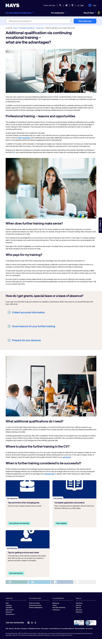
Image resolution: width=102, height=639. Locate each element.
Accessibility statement (67, 628)
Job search (9, 605)
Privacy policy (44, 628)
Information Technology (58, 607)
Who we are (79, 609)
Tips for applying (61, 523)
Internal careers (10, 614)
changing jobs (49, 474)
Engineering (55, 603)
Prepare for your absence (26, 340)
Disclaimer (24, 628)
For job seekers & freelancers (27, 28)
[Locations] (72, 5)
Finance (54, 605)
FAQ (7, 628)
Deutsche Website (80, 628)
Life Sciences (56, 609)
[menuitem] (20, 12)
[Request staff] (66, 5)
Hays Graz (78, 605)
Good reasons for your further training (33, 326)
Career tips (9, 612)
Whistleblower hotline (34, 628)
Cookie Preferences (54, 628)
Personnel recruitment (35, 605)
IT (14, 152)
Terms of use (89, 628)
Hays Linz (78, 607)
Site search (17, 628)
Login (92, 5)
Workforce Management (35, 607)
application (67, 457)
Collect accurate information (28, 312)
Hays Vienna (79, 603)
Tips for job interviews (16, 573)
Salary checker (10, 609)
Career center (40, 28)
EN (82, 5)
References (79, 612)
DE (78, 5)
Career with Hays (49, 5)
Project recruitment (34, 603)
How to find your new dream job (19, 523)
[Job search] (60, 5)
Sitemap (11, 628)
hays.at (15, 28)
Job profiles (9, 607)
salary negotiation (24, 138)
